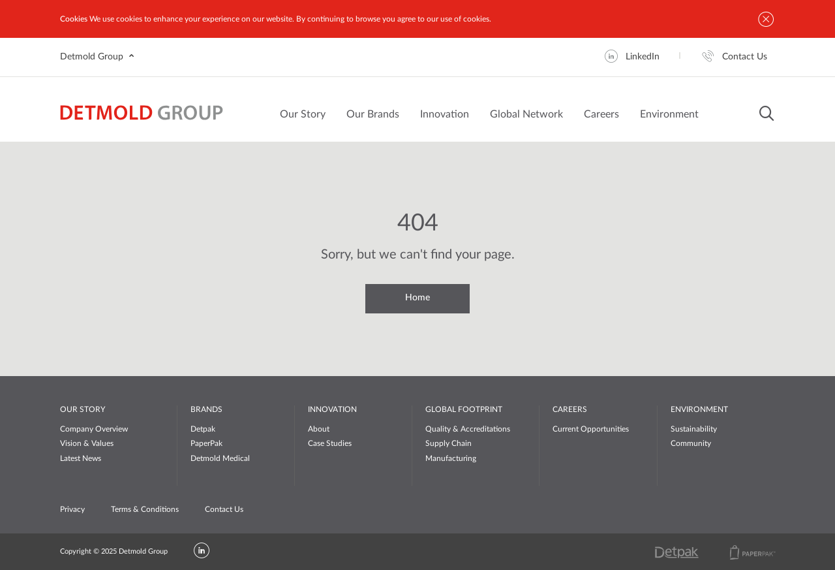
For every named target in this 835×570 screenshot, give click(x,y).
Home (417, 297)
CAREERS (570, 409)
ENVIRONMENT (699, 409)
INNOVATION (332, 409)
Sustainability (694, 429)
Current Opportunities (591, 429)
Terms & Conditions (145, 509)
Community (691, 443)
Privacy (72, 509)
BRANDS (206, 409)
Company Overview (94, 429)
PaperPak (206, 443)
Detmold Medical (220, 458)
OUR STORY (82, 409)
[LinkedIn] (201, 551)
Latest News (80, 458)
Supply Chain (448, 443)
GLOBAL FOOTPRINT (463, 409)
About (318, 429)
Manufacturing (450, 458)
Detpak (202, 429)
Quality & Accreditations (467, 429)
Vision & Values (87, 443)
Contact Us (224, 509)
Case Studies (330, 443)
